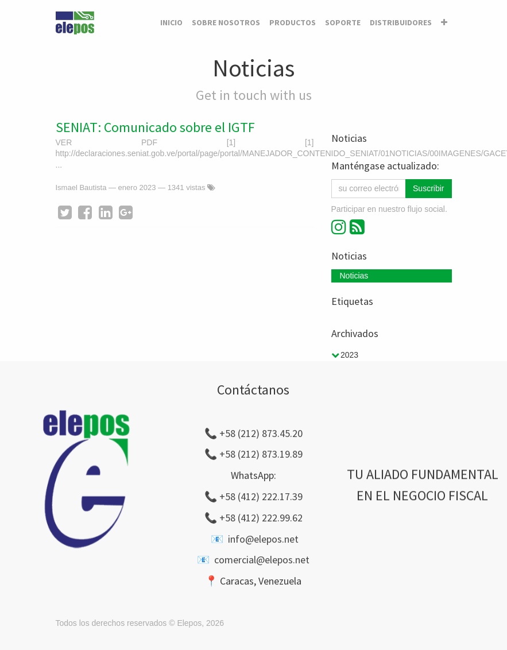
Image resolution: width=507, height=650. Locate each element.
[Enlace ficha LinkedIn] (106, 212)
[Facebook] (85, 212)
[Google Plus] (126, 212)
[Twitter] (65, 212)
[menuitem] (171, 22)
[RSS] (357, 227)
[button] (444, 22)
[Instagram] (340, 227)
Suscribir (428, 188)
